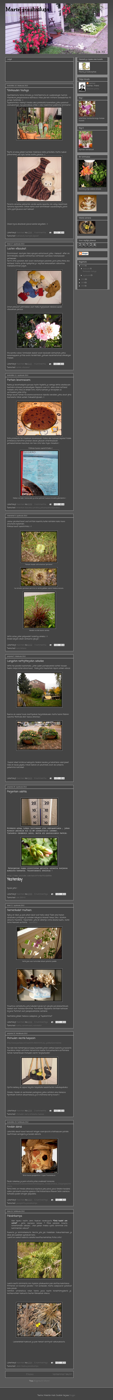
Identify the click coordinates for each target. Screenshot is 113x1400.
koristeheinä (21, 648)
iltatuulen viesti (22, 1114)
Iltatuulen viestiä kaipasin (21, 1038)
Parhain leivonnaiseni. (19, 380)
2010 (83, 286)
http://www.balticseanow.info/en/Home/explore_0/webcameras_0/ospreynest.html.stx (39, 1185)
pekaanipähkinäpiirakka (50, 507)
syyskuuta (87, 275)
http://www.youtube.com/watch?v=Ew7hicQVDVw (29, 876)
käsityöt (28, 236)
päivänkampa (31, 1203)
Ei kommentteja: (41, 894)
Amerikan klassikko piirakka (28, 507)
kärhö (18, 1025)
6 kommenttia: (40, 778)
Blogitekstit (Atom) (42, 1381)
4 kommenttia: (40, 232)
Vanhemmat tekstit (62, 1374)
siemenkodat (27, 1025)
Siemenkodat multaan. (19, 910)
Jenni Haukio (21, 1366)
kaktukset (20, 236)
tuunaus (41, 1114)
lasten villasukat (23, 367)
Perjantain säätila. (17, 792)
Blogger (72, 1395)
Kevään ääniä (14, 1127)
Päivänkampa (14, 1216)
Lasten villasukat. (16, 249)
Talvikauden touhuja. (18, 90)
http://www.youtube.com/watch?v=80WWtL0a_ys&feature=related (34, 1043)
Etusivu (29, 1374)
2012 (83, 279)
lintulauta (33, 1114)
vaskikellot (37, 1025)
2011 (82, 283)
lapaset (36, 236)
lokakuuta (86, 269)
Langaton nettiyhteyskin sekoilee (25, 661)
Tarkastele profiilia (93, 89)
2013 (83, 266)
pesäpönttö (20, 1203)
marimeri (92, 83)
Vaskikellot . (33, 922)
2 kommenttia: (40, 1111)
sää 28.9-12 (20, 897)
